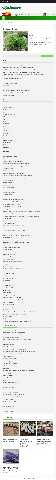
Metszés (5, 130)
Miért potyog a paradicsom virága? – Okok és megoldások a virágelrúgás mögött (21, 216)
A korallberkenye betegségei (9, 307)
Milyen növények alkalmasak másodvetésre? (13, 299)
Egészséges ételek (7, 105)
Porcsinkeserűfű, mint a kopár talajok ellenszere (13, 225)
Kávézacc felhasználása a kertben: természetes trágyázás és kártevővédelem (20, 311)
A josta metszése (6, 85)
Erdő (4, 111)
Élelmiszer (31, 35)
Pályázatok (5, 135)
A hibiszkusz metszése (8, 316)
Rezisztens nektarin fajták (8, 344)
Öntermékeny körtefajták (8, 276)
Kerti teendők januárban (8, 185)
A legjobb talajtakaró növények (9, 223)
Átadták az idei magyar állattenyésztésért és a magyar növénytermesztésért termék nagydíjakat (24, 74)
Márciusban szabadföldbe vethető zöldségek (13, 92)
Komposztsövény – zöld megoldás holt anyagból (13, 201)
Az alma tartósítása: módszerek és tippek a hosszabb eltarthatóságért (18, 370)
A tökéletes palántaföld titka (9, 180)
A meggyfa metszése (7, 232)
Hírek (4, 119)
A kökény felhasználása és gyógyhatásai (12, 204)
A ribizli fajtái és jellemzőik (9, 375)
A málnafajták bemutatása (8, 244)
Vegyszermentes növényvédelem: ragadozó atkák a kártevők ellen (17, 175)
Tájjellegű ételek (6, 142)
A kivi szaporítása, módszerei (9, 385)
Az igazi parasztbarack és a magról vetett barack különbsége (16, 90)
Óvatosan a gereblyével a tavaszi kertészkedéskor (14, 230)
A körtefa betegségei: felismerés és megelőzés (13, 268)
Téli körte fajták (6, 368)
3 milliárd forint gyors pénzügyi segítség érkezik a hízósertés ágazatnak (19, 69)
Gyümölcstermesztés (7, 118)
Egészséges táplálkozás (8, 107)
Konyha (4, 126)
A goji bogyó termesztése (8, 240)
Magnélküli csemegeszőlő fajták (10, 252)
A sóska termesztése (7, 194)
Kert (3, 125)
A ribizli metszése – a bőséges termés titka (12, 261)
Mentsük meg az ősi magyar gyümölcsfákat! (12, 354)
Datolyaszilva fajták (7, 377)
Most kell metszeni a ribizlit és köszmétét (12, 88)
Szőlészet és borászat (8, 140)
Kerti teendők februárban (8, 182)
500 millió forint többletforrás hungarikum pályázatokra (30, 14)
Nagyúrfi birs (5, 380)
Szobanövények (6, 139)
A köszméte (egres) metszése (9, 278)
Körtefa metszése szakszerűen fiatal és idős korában (15, 271)
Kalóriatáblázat (6, 123)
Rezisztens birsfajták (7, 365)
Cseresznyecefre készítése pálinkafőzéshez (13, 330)
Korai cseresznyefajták (8, 356)
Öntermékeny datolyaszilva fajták (10, 363)
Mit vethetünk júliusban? (8, 218)
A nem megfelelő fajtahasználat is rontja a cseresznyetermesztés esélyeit (19, 351)
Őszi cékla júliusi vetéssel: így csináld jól (12, 209)
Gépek (4, 116)
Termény (4, 144)
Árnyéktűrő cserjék (7, 256)
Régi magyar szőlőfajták (8, 264)
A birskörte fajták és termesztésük (10, 382)
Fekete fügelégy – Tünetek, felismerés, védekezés (14, 332)
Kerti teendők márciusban (8, 95)
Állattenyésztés (6, 104)
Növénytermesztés (7, 132)
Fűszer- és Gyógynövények (9, 114)
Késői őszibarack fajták (8, 346)
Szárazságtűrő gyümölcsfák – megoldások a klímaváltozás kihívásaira (18, 342)
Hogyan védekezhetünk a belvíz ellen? (11, 228)
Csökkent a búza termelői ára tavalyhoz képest (13, 65)
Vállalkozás (5, 146)
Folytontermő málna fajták (8, 285)
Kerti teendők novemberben (9, 197)
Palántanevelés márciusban (9, 168)
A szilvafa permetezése (8, 259)
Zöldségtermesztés (7, 147)
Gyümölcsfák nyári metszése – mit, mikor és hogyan (14, 213)
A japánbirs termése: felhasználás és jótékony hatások (15, 314)
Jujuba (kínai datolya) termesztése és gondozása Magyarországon (17, 339)
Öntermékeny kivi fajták (8, 287)
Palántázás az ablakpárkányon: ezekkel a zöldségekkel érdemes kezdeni (19, 178)
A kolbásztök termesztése (8, 304)
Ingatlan (4, 121)
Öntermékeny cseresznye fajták (10, 358)
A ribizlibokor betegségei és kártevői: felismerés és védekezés (17, 235)
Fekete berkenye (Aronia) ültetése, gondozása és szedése (16, 242)
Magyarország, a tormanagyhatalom (40, 38)
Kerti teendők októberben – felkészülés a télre (13, 199)
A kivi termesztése (7, 280)
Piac (4, 137)
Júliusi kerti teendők (7, 221)
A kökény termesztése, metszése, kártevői (12, 337)
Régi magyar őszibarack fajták (9, 295)
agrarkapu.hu (33, 40)
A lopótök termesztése (8, 302)
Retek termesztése (7, 189)
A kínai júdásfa (6, 309)
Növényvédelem (6, 133)
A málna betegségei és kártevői (10, 373)
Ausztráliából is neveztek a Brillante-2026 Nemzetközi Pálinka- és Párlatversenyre (21, 72)
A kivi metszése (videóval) (8, 283)
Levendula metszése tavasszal (10, 83)
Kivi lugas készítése (7, 237)
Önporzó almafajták (7, 292)
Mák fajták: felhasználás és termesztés (11, 247)
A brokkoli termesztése (8, 319)
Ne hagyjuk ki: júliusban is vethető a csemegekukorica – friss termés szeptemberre (21, 211)
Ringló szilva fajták (7, 361)
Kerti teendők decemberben (9, 192)
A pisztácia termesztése (8, 266)
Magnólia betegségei (7, 249)
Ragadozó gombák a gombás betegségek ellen (13, 173)
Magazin (4, 128)
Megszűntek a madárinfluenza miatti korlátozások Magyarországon (18, 67)
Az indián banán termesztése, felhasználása (12, 334)
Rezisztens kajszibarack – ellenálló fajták (12, 297)
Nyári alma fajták (6, 290)
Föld (4, 112)
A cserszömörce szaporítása (9, 187)
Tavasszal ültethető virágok (9, 254)
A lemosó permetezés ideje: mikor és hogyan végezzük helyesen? (17, 321)
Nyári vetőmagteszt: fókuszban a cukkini (12, 206)
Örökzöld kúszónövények (8, 273)
